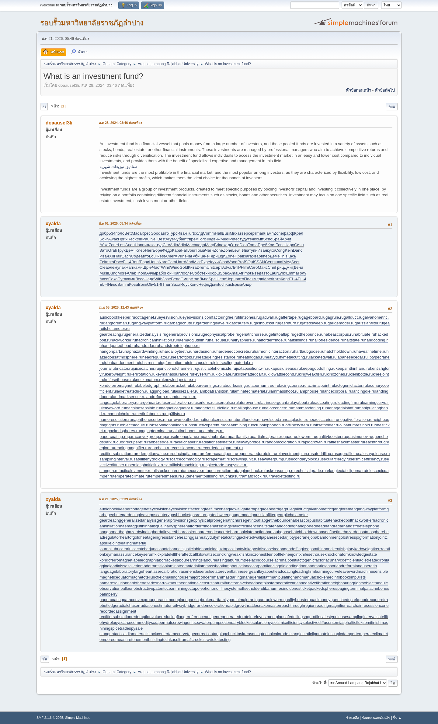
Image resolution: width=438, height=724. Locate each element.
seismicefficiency (287, 622)
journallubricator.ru (116, 368)
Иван (182, 233)
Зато (103, 250)
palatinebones (376, 588)
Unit (210, 267)
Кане (204, 256)
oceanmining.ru (238, 425)
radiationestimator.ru (218, 442)
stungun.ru (109, 470)
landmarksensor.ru (129, 396)
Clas (223, 262)
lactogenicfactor (310, 560)
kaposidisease (260, 549)
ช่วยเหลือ (352, 717)
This (283, 256)
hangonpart (109, 532)
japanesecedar (274, 537)
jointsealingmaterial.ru (233, 362)
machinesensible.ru (142, 408)
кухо (271, 250)
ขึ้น (44, 659)
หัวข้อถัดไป (385, 90)
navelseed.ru (272, 419)
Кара (176, 250)
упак (121, 267)
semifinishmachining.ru (185, 465)
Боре (157, 250)
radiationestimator (155, 605)
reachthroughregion (297, 605)
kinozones (256, 554)
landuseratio (366, 566)
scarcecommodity (135, 622)
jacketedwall (250, 537)
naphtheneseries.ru (149, 419)
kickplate (162, 554)
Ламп (269, 233)
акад (225, 245)
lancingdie (276, 566)
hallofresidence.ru (328, 340)
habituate (324, 520)
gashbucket (179, 514)
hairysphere (175, 526)
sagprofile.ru (347, 453)
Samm (123, 284)
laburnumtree (239, 560)
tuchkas (225, 284)
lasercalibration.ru (177, 402)
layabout (266, 571)
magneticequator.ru (177, 408)
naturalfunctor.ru (245, 419)
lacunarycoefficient (341, 560)
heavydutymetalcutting (219, 537)
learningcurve (327, 571)
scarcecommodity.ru (187, 459)
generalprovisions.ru (184, 334)
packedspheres (323, 588)
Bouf (135, 262)
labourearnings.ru (206, 385)
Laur (273, 273)
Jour (192, 250)
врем (193, 239)
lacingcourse (262, 560)
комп (258, 239)
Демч (131, 250)
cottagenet (139, 509)
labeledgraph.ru (151, 385)
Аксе (103, 279)
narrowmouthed (171, 583)
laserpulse (205, 571)
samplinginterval (361, 616)
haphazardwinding (136, 532)
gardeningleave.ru (213, 323)
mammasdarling (227, 577)
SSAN (259, 262)
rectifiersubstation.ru (117, 453)
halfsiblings (222, 526)
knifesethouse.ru (119, 379)
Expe (205, 262)
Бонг (103, 239)
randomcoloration (211, 605)
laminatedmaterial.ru (251, 391)
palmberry (108, 594)
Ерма (237, 284)
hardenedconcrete (213, 532)
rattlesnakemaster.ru (345, 442)
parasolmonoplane (171, 599)
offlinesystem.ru (299, 425)
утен (250, 239)
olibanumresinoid (276, 588)
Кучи (214, 262)
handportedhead (310, 526)
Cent (269, 262)
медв (258, 279)
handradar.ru (147, 345)
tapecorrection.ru (221, 470)
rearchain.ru (159, 448)
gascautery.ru (241, 323)
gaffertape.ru (289, 317)
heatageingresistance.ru (218, 357)
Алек (131, 273)
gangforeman (344, 509)
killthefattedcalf (183, 554)
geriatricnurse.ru (253, 334)
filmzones (219, 509)
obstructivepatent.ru (206, 425)
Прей (262, 245)
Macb (191, 245)
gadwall (235, 509)
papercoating (111, 599)
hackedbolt (342, 520)
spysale (136, 628)
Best (161, 239)
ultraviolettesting (216, 639)
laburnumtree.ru (264, 385)
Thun (166, 284)
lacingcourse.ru (293, 385)
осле (187, 273)
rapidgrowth (237, 605)
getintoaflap (255, 520)
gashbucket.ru (266, 323)
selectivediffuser (317, 622)
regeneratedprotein (235, 616)
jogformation (367, 537)
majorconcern (201, 577)
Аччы (151, 273)
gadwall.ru (269, 317)
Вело (175, 279)
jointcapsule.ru (200, 362)
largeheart (143, 571)
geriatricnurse (232, 520)
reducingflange (174, 616)
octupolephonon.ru (268, 425)
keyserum (146, 554)
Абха (104, 245)
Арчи (286, 239)
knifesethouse (312, 554)
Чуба (178, 239)
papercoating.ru (113, 436)
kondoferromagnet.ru (118, 385)
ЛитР (236, 267)
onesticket (301, 588)
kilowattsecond (210, 554)
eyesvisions (179, 509)
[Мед (286, 262)
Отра (234, 245)
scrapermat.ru (217, 459)
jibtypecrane (299, 537)
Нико (112, 284)
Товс (280, 245)
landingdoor (296, 566)
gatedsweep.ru (314, 323)
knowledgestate (363, 554)
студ (242, 239)
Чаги (209, 250)
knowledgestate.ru (179, 379)
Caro (253, 267)
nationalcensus (198, 583)
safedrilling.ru (324, 453)
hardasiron (187, 532)
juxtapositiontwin (232, 549)
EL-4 (127, 262)
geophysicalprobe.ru (221, 334)
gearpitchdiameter (292, 514)
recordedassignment (117, 611)
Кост (271, 245)
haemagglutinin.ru (193, 340)
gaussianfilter (264, 514)
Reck (132, 239)
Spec (224, 273)
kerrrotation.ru (142, 374)
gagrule (285, 509)
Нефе (203, 284)
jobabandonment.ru (121, 362)
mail (260, 233)
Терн (213, 256)
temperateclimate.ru (131, 476)
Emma (292, 273)
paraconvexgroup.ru (146, 436)
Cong (280, 250)
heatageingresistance (159, 537)
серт (252, 233)
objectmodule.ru (135, 425)
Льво (203, 279)
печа (186, 256)
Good (156, 233)
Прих (122, 239)
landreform (345, 566)
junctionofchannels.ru (178, 368)
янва (277, 262)
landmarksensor (321, 566)
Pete (233, 239)
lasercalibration (166, 571)
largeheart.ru (150, 402)
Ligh (221, 256)
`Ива (245, 250)
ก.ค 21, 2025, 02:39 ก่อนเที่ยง (120, 499)
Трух (121, 250)
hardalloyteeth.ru (177, 351)
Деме (275, 256)
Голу (302, 273)
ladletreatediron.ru (132, 391)
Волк (142, 284)
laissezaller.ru (186, 391)
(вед (257, 273)
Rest (161, 256)
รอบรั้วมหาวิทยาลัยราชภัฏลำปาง (92, 23)
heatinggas (189, 537)
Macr (267, 279)
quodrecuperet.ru (132, 442)
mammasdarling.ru (308, 408)
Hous (153, 262)
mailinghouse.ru (248, 408)
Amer (170, 256)
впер (265, 256)
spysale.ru (238, 465)
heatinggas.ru (252, 357)
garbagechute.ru (182, 323)
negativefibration (316, 583)
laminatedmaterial (183, 566)
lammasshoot (211, 566)
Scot (295, 262)
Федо (167, 250)
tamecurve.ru (194, 470)
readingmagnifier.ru (131, 448)
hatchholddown (305, 532)
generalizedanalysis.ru (146, 334)
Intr (186, 239)
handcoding (284, 526)
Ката (276, 279)
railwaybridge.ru (251, 442)
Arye (169, 239)
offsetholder (250, 588)
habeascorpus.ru (339, 334)
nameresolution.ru (115, 419)
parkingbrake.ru (216, 436)
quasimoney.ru (359, 436)
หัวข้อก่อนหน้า (358, 90)
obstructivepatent (149, 588)
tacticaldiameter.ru (135, 470)
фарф (288, 233)
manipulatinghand (285, 577)
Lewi (236, 250)
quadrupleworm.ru (299, 436)
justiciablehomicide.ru (216, 368)
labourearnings (189, 560)
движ (216, 239)
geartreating (110, 520)
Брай (277, 239)
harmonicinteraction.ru (274, 351)
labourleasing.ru (236, 385)
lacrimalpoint (284, 560)
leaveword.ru (113, 408)
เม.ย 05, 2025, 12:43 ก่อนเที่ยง (121, 307)
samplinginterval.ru (116, 459)
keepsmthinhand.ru (352, 368)
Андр (247, 284)
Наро (289, 245)
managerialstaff (255, 577)
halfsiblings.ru (299, 340)
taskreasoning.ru (280, 470)
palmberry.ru (212, 430)
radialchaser (128, 605)
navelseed (246, 583)
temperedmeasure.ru (168, 476)
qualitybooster (296, 599)
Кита (192, 267)
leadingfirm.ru (349, 402)
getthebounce (278, 520)
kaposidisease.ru (285, 368)
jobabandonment (325, 537)
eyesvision (159, 509)
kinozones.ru (338, 374)
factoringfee (200, 509)
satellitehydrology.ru (151, 459)
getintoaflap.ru (281, 334)
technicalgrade (275, 633)
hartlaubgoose (278, 532)
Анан (130, 245)
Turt (190, 233)
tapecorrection (200, 633)
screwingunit (182, 622)
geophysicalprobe (204, 520)
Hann (139, 245)
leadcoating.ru (324, 402)
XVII (178, 256)
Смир (185, 279)
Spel (212, 279)
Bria (217, 245)
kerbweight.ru (118, 374)
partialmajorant (242, 599)
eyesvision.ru (170, 317)
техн (205, 273)
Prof (241, 262)
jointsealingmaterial (128, 543)
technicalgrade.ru (310, 470)
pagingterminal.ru (155, 430)
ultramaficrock (188, 639)
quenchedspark (344, 599)
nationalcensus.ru (215, 419)
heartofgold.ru (184, 357)
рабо (160, 273)
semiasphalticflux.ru (146, 465)
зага (248, 256)
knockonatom (337, 554)
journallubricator (113, 549)
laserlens (188, 571)
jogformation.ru (173, 362)
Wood (232, 262)
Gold (183, 267)
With (158, 279)
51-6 (158, 284)
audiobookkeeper (114, 509)
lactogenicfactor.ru (350, 385)
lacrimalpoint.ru (320, 385)
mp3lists (358, 577)
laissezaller (127, 566)
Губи (195, 256)
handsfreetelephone (361, 526)
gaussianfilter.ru (369, 323)
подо (200, 245)
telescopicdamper (340, 633)
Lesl (121, 245)
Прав (239, 256)
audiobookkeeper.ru (117, 317)
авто (165, 233)
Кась (291, 256)
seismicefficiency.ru (367, 459)
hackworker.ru (123, 340)
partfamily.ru (241, 436)
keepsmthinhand (318, 549)
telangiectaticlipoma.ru (346, 470)
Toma (253, 245)
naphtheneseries (142, 583)
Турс (173, 233)
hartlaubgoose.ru (309, 351)
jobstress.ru (149, 362)
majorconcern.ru (277, 408)
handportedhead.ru (119, 345)
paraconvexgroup (138, 599)
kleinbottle (274, 554)
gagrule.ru (334, 317)
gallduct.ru (353, 317)
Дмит (289, 267)
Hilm (245, 267)
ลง (44, 106)
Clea (103, 267)
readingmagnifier (330, 605)
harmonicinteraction (248, 532)
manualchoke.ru (120, 413)
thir (139, 239)
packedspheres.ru (124, 430)
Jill (208, 239)
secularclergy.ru (336, 459)
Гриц (279, 267)
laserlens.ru (203, 402)
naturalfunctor (224, 583)
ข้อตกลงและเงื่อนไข (376, 717)
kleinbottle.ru (361, 374)
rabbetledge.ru (160, 442)
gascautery (159, 514)
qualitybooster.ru (331, 436)
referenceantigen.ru (219, 453)
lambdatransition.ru (216, 391)
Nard (163, 262)
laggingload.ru (161, 391)
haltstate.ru (354, 340)
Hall (218, 233)
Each (126, 256)
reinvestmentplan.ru (294, 453)
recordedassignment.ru (222, 448)
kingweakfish (235, 554)
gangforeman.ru (117, 323)
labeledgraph (144, 560)
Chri (271, 267)
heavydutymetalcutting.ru (287, 357)
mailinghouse (177, 577)
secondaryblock (234, 622)
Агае (195, 279)
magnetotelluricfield (147, 577)
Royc (184, 284)
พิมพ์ (391, 106)
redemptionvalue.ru (153, 453)
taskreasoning (249, 633)
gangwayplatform (371, 509)
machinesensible (373, 571)
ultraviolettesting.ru (283, 476)
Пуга (121, 279)
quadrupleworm (269, 599)
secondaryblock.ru (305, 459)
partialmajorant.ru (267, 436)
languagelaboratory (116, 571)
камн (137, 267)
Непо (221, 279)
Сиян (299, 245)
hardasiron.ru (205, 351)
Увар (256, 256)
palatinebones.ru (186, 430)
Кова (133, 284)
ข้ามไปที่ (319, 683)
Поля (249, 279)
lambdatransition (152, 566)
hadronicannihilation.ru (156, 340)
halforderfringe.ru (271, 340)
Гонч (169, 273)
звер (244, 233)
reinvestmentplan (267, 616)
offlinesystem (228, 588)
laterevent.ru (249, 402)
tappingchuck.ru (250, 470)
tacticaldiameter (128, 633)
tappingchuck (225, 633)
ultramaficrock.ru (251, 476)
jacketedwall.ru (323, 357)
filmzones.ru (249, 317)
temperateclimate (371, 633)
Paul (146, 239)
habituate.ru (364, 334)
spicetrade (119, 628)
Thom (141, 273)
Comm (209, 233)
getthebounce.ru (308, 334)
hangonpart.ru (112, 351)
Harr (180, 262)
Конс (193, 284)
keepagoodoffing (288, 549)
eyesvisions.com (197, 317)
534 (112, 233)
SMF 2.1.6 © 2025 (49, 717)
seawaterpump (207, 622)
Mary (209, 245)
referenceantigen (203, 616)
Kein (289, 250)
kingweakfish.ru (313, 374)
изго (110, 262)
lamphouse (233, 566)
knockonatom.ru (148, 379)
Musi (103, 273)
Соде (136, 256)
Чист (156, 267)
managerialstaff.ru (342, 408)
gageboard (269, 509)
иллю (149, 245)
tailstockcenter (155, 633)
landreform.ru (157, 396)
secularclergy (261, 622)
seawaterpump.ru (273, 459)
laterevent (223, 571)
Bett (128, 233)
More (122, 273)
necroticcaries (288, 583)
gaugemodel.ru (341, 323)
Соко (112, 279)
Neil (153, 239)
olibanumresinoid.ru (357, 425)
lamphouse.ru (311, 391)
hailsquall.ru (220, 340)
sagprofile (311, 616)
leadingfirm (305, 571)
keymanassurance (120, 554)
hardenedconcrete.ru (235, 351)
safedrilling (293, 616)
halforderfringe (199, 526)
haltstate (266, 526)
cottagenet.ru (147, 317)
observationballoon (116, 588)
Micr (197, 262)
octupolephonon (201, 588)
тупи (253, 250)
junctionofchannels (166, 549)
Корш (215, 273)
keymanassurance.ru (174, 374)
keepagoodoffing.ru (318, 368)
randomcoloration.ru (283, 442)
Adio (174, 245)
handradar (334, 526)
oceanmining (175, 588)
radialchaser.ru (186, 442)
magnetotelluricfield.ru (214, 408)
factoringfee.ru (225, 317)
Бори (144, 262)
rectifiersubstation (115, 616)
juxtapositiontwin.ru (253, 368)
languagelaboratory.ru (119, 402)
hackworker (362, 520)
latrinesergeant (245, 571)
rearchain (354, 605)
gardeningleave (136, 514)
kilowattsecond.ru (283, 374)
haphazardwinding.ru (143, 351)
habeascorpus (303, 520)
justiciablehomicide (200, 549)
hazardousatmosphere (364, 532)
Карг (285, 279)
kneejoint (291, 554)
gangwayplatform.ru (149, 323)
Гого (202, 239)
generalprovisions (172, 520)
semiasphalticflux (347, 622)
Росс (118, 262)
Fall (184, 250)
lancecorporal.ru (337, 391)
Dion (243, 245)
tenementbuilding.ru (204, 476)
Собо (197, 273)
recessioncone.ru (185, 448)
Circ (166, 245)
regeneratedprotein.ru (256, 453)
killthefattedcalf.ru (252, 374)
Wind (188, 262)
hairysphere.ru (243, 340)
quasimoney (320, 599)
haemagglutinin (133, 526)
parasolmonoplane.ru (183, 436)
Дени (298, 267)
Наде (149, 279)
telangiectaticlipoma (306, 633)
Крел (298, 233)
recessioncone (376, 605)
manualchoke (313, 577)
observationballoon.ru (169, 425)
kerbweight (364, 549)
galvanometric (319, 509)
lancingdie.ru (363, 391)
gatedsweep (218, 514)
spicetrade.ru (217, 465)
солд (198, 233)
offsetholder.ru (326, 425)
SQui (249, 262)
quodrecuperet (371, 599)
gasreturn (198, 514)
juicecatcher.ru (146, 368)
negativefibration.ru (355, 419)
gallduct (300, 509)
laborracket (166, 560)
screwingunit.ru (244, 459)
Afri (241, 273)
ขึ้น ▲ (397, 717)
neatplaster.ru (296, 419)
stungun (106, 633)
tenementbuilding (146, 639)
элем (112, 267)
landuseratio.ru (182, 396)
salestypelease (333, 616)
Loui (153, 256)
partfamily (220, 599)
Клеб (140, 250)
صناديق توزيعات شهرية (118, 166)
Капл (178, 273)
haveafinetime (331, 532)
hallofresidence (245, 526)
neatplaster (266, 583)
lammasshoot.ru (284, 391)
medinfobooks (338, 577)
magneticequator (114, 577)
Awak (113, 239)
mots (249, 273)
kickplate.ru (225, 374)
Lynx (282, 273)
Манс (263, 267)
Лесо (139, 279)
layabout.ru (302, 402)
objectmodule (376, 583)
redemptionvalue (146, 616)
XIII (112, 256)
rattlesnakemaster (264, 605)
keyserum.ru (204, 374)
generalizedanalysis (139, 520)
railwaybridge (184, 605)
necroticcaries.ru (323, 419)
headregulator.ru (157, 357)
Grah (112, 250)
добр (104, 233)
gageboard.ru (313, 317)
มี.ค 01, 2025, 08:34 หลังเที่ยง (120, 223)
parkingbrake (199, 599)
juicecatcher (139, 549)
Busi (226, 233)
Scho (267, 239)
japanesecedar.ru (351, 357)
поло (120, 233)
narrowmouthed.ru (183, 419)
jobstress (348, 537)
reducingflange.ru (186, 453)
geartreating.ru (112, 334)
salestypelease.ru (374, 453)
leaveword (348, 571)
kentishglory (343, 549)
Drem (202, 267)
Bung (112, 273)
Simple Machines (77, 717)
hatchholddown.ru (340, 351)
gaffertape (251, 509)
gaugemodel (240, 514)
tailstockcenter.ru (166, 470)
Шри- (147, 267)
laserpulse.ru (226, 402)
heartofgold (130, 537)
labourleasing (215, 560)
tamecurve (177, 633)
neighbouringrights (347, 583)
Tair (118, 256)
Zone (278, 233)
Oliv (150, 284)
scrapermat (161, 622)
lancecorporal (255, 566)
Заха (175, 284)
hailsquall (156, 526)
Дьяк (213, 284)
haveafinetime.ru (371, 351)
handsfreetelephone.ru (179, 345)
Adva (226, 267)
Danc (297, 250)
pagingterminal (350, 588)
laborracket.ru (177, 385)
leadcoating (284, 571)
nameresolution (113, 583)
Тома (200, 250)
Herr (149, 250)
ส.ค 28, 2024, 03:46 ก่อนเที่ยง (120, 122)
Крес (146, 233)
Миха (234, 233)
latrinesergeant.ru (276, 402)
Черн (231, 279)
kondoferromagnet (115, 560)
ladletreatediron (372, 560)
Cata (171, 262)
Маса (137, 233)
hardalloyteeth (166, 532)
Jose (166, 279)
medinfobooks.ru (150, 413)
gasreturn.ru (290, 323)
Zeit (102, 262)
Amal (233, 273)
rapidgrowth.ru (314, 442)
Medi (225, 239)
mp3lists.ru (175, 413)
